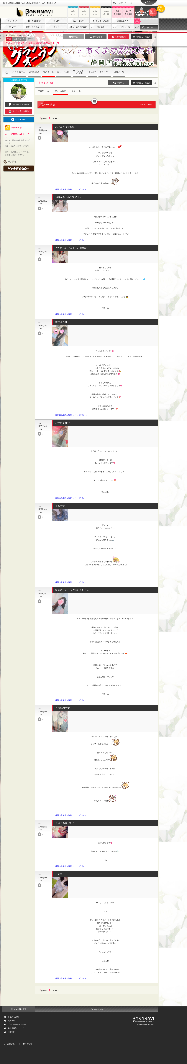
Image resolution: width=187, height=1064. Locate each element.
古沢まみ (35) (45, 82)
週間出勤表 (34, 72)
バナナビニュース (122, 27)
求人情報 (100, 27)
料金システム (19, 72)
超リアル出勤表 (34, 21)
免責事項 (11, 1021)
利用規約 (11, 1032)
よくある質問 (13, 1017)
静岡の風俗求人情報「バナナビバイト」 (71, 189)
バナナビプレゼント (153, 12)
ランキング (12, 21)
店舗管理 (11, 1044)
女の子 (137, 27)
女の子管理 (27, 1044)
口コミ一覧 (119, 72)
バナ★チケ (12, 27)
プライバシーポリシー (17, 1024)
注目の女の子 (122, 21)
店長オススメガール (34, 27)
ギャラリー (105, 72)
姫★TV (56, 21)
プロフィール (43, 91)
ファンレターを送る (19, 111)
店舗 (137, 21)
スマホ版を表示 (20, 1009)
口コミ (56, 27)
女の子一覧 (48, 72)
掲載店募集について (16, 1028)
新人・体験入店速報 (78, 27)
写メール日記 (78, 21)
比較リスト (125, 3)
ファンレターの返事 (100, 21)
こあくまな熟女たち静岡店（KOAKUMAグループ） (34, 43)
